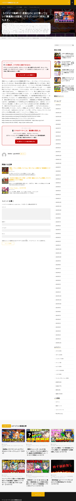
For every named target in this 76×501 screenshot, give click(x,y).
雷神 (57, 386)
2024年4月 (58, 185)
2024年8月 (58, 170)
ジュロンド (58, 355)
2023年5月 (58, 228)
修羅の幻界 (30, 29)
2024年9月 (58, 166)
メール (4, 228)
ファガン (18, 28)
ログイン (58, 397)
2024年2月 (58, 193)
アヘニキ (57, 472)
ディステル (5, 28)
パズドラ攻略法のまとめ (16, 495)
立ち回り (12, 32)
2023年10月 (58, 209)
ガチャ (25, 7)
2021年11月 (58, 297)
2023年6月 (58, 224)
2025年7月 (58, 128)
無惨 (9, 32)
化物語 (36, 29)
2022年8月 (58, 262)
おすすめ (8, 441)
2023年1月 (58, 243)
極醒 (4, 32)
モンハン (30, 28)
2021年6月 (58, 316)
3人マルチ (17, 25)
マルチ (26, 28)
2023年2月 (58, 239)
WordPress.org (59, 409)
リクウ (7, 29)
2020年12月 (58, 339)
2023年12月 (58, 201)
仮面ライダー (22, 29)
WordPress (31, 497)
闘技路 (37, 32)
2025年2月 (58, 147)
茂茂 (26, 32)
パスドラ (35, 473)
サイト (3, 234)
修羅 (26, 29)
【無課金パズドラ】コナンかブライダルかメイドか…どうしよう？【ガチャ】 (68, 80)
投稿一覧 (22, 154)
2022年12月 (58, 247)
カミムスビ (44, 25)
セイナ (57, 363)
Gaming (21, 25)
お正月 (27, 25)
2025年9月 (58, 120)
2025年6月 (58, 132)
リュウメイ (11, 29)
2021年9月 (58, 305)
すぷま (30, 25)
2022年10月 (58, 255)
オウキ (57, 347)
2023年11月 (58, 205)
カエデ (40, 25)
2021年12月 (58, 293)
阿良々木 (40, 32)
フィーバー (22, 28)
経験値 (16, 32)
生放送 (57, 382)
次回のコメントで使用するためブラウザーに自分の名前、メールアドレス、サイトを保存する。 (24, 241)
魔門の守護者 (7, 33)
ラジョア (34, 28)
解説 (28, 32)
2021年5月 (58, 320)
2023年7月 (58, 220)
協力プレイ (41, 29)
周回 (48, 29)
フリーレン (69, 441)
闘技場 (33, 32)
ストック (58, 359)
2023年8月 (58, 216)
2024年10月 (58, 162)
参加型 (45, 29)
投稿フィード (59, 401)
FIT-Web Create (18, 497)
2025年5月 (58, 136)
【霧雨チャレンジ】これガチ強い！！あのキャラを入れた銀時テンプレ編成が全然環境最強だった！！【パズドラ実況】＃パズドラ (68, 89)
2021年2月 (58, 331)
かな (12, 441)
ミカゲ (57, 370)
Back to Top (38, 490)
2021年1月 (58, 335)
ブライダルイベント (61, 473)
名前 (3, 222)
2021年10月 (58, 301)
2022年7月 (58, 266)
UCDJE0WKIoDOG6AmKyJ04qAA (37, 472)
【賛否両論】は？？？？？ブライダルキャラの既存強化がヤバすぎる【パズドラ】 (62, 478)
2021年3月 (58, 328)
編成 (23, 32)
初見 (34, 29)
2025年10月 (58, 116)
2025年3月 (58, 143)
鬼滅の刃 (58, 389)
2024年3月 (58, 189)
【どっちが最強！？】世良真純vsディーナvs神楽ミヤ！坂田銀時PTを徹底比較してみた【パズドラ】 (62, 445)
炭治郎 (6, 32)
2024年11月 (58, 159)
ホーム (3, 7)
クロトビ (37, 441)
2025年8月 (58, 124)
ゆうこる (60, 441)
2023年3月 (58, 235)
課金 (31, 32)
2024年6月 (58, 178)
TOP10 (57, 441)
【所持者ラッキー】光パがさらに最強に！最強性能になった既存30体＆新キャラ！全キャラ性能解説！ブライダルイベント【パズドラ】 (37, 479)
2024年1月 (58, 197)
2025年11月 (58, 113)
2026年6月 (58, 105)
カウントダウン (35, 25)
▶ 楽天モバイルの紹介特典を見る (26, 142)
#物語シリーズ (7, 25)
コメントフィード (60, 405)
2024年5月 (58, 182)
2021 (14, 25)
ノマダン (9, 28)
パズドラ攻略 (19, 7)
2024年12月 (58, 155)
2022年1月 (58, 289)
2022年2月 (58, 285)
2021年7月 (58, 312)
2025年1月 (58, 151)
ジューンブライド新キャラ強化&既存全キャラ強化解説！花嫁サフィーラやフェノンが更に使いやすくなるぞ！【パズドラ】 (13, 477)
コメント (4, 207)
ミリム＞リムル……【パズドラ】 (17, 188)
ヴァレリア (16, 29)
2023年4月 (58, 232)
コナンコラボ (42, 441)
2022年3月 (58, 282)
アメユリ (33, 441)
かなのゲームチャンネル (18, 441)
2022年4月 (58, 278)
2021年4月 (58, 324)
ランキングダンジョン (34, 7)
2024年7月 (58, 174)
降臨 (44, 32)
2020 (11, 25)
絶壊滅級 (20, 32)
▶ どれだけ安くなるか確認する (26, 75)
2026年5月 (58, 109)
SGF (24, 25)
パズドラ (12, 24)
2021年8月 (58, 308)
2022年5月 (58, 274)
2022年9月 (58, 258)
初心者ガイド (10, 7)
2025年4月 (58, 139)
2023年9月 (58, 212)
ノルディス (30, 473)
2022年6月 (58, 270)
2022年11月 (58, 251)
